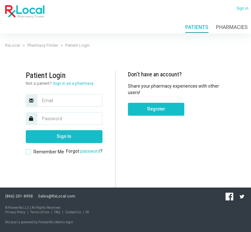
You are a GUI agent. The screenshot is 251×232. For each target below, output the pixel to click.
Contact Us (73, 212)
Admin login (64, 222)
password (90, 151)
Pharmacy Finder (42, 45)
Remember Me (49, 151)
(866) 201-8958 (19, 196)
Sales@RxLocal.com (56, 196)
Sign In (64, 136)
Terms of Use (39, 212)
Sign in (242, 8)
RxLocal (12, 45)
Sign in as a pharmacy (73, 83)
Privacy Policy (15, 212)
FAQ (57, 212)
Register (156, 108)
